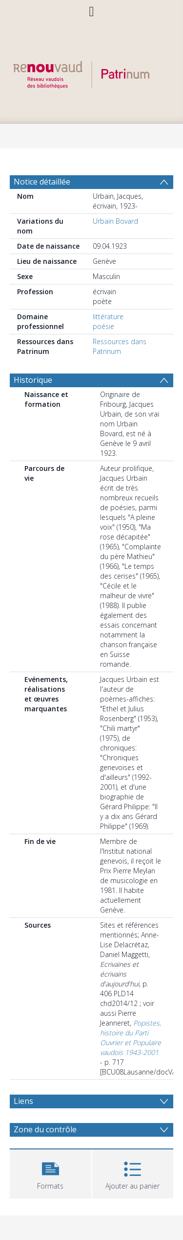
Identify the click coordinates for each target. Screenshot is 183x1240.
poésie (103, 326)
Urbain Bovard (115, 221)
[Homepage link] (92, 72)
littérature (108, 316)
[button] (50, 1172)
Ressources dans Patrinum (119, 346)
